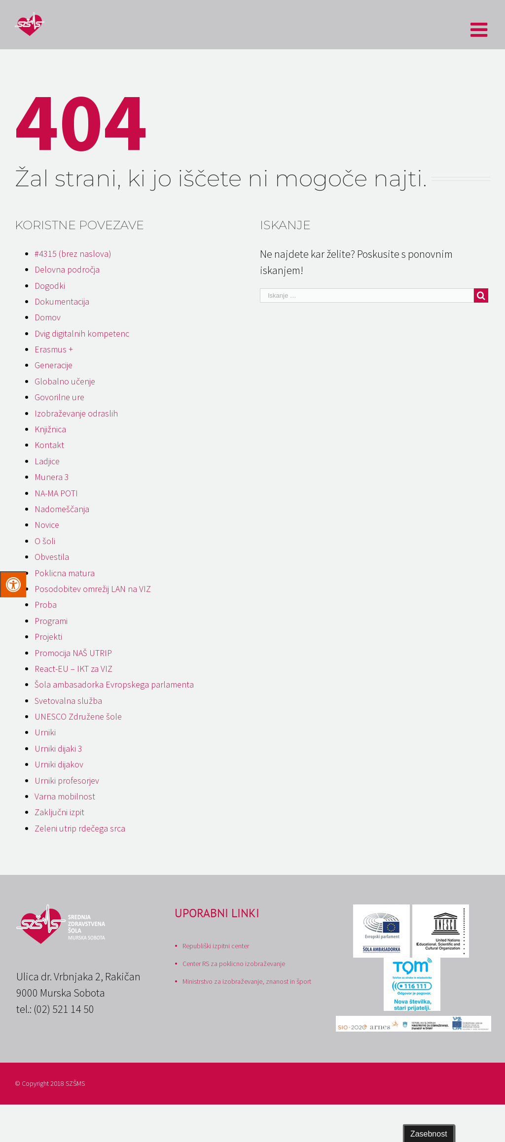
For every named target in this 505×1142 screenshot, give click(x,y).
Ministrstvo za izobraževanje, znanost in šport (246, 981)
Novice (47, 524)
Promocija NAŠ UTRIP (73, 652)
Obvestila (52, 556)
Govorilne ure (59, 397)
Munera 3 (52, 477)
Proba (46, 604)
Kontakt (49, 444)
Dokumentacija (62, 301)
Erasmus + (54, 349)
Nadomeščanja (62, 509)
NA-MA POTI (56, 493)
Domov (48, 317)
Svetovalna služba (68, 700)
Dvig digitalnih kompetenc (82, 333)
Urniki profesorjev (67, 780)
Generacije (53, 365)
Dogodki (50, 285)
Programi (51, 620)
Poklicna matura (65, 573)
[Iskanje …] (367, 295)
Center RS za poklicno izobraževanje (233, 963)
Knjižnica (50, 429)
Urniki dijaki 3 (58, 748)
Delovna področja (67, 269)
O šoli (45, 541)
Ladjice (47, 461)
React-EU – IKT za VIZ (73, 668)
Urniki (45, 732)
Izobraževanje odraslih (76, 413)
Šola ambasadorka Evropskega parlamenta (114, 684)
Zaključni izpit (59, 812)
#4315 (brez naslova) (73, 253)
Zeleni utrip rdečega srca (80, 828)
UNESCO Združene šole (78, 716)
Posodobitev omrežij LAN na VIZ (93, 588)
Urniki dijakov (59, 764)
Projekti (48, 636)
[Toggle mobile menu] (480, 29)
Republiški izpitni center (215, 945)
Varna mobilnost (65, 796)
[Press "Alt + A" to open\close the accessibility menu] (13, 584)
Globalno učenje (65, 381)
